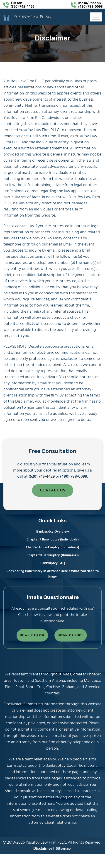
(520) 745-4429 (22, 5)
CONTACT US (52, 490)
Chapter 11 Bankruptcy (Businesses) (53, 555)
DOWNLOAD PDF (32, 635)
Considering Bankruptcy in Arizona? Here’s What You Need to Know (53, 574)
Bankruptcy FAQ (52, 563)
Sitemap (63, 848)
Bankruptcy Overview (52, 531)
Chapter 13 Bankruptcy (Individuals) (52, 547)
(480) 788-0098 (90, 5)
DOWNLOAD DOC (70, 635)
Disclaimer (42, 848)
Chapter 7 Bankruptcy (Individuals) (53, 539)
